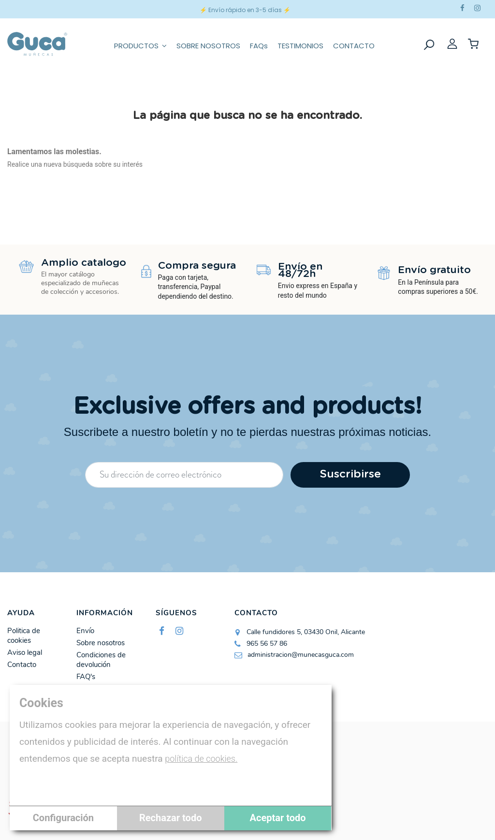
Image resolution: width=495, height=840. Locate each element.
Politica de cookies (23, 635)
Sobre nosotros (100, 643)
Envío (85, 631)
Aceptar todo (278, 818)
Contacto (21, 664)
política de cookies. (201, 758)
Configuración (63, 818)
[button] (140, 44)
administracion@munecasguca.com (301, 654)
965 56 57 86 (267, 643)
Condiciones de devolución (101, 660)
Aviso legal (24, 652)
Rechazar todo (170, 818)
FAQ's (85, 676)
